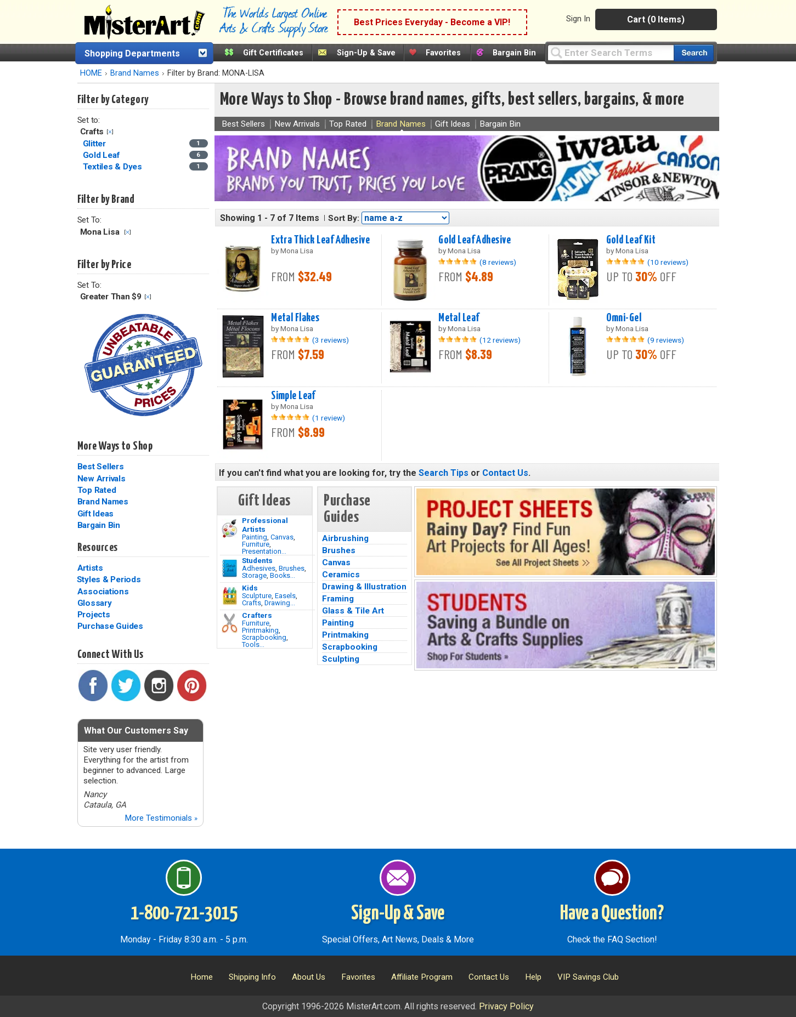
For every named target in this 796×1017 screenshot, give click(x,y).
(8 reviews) (497, 262)
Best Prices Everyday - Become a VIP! (432, 22)
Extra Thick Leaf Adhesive (320, 240)
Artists (90, 568)
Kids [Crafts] (250, 587)
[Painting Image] (230, 528)
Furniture (255, 544)
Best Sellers (100, 466)
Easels (285, 596)
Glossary (94, 603)
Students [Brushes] (257, 560)
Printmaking (260, 630)
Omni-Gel (623, 318)
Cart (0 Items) (656, 19)
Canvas (281, 537)
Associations (103, 591)
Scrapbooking (264, 637)
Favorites (443, 53)
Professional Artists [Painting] (265, 524)
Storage (254, 575)
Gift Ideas (95, 514)
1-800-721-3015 (184, 914)
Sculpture (257, 596)
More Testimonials (161, 818)
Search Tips (443, 473)
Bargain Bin (514, 53)
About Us (308, 977)
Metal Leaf (458, 318)
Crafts (251, 603)
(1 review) (328, 417)
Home (201, 977)
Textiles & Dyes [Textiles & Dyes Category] (113, 167)
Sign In (578, 19)
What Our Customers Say (136, 730)
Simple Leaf (293, 395)
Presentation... (264, 551)
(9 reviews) (665, 340)
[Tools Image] (230, 623)
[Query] (610, 52)
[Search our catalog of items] (694, 52)
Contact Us (505, 473)
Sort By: (343, 218)
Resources (97, 547)
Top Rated (96, 490)
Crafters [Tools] (257, 615)
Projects (93, 615)
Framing (338, 599)
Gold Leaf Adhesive (474, 240)
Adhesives (258, 568)
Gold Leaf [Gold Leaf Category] (102, 155)
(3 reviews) (330, 340)
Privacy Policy (506, 1006)
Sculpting (340, 659)
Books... (282, 575)
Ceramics (341, 574)
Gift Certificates (273, 53)
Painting (254, 537)
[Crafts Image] (230, 596)
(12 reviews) (500, 340)
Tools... (253, 644)
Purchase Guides (110, 626)
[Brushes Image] (230, 568)
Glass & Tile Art (353, 611)
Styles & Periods (109, 579)
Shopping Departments (132, 53)
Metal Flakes (295, 318)
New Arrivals (101, 479)
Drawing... (279, 603)
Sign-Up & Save (366, 53)
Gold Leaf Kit (631, 240)
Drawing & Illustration (364, 587)
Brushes (291, 568)
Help (533, 977)
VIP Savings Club (588, 977)
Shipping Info (252, 977)
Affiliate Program (422, 977)
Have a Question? (612, 914)
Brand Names (134, 73)
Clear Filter (110, 131)
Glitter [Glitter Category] (95, 144)
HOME (91, 73)
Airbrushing (345, 538)
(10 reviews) (667, 262)
